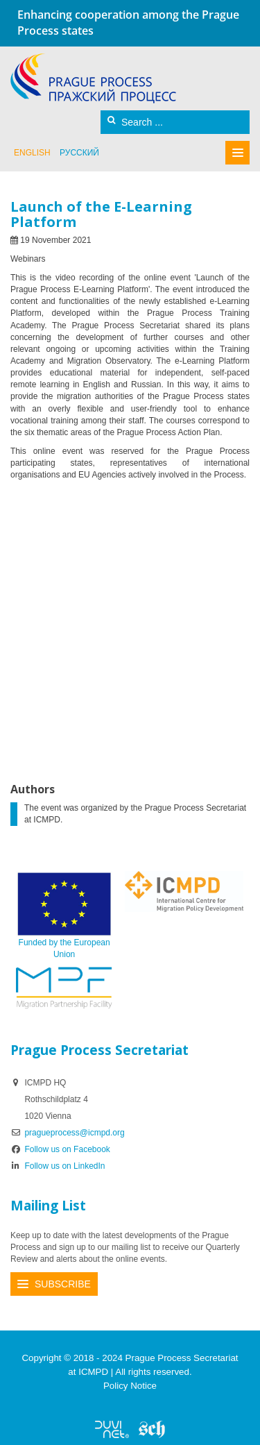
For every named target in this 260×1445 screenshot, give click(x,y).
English (32, 153)
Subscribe (63, 1284)
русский (79, 153)
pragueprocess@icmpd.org (74, 1133)
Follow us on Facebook (60, 1149)
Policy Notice (130, 1385)
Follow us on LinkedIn (57, 1166)
